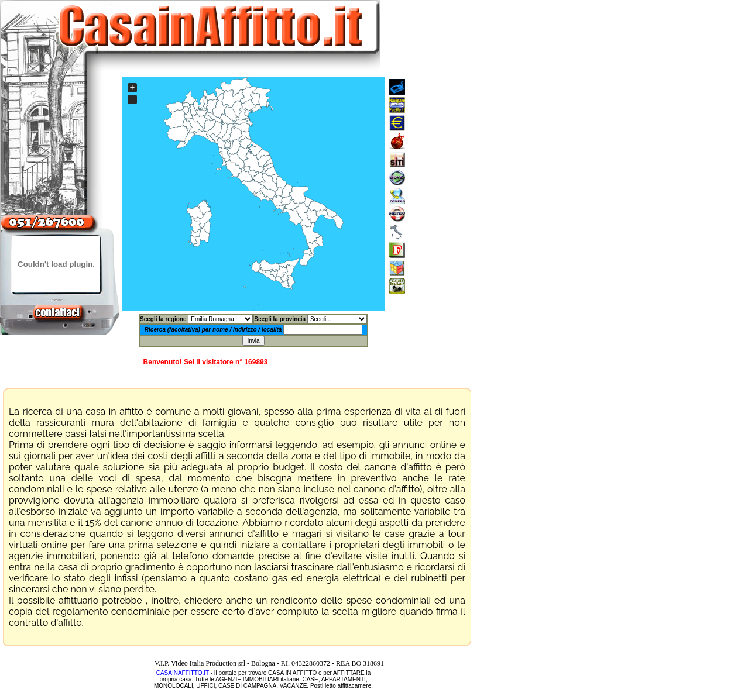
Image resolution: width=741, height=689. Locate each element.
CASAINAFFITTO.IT (182, 673)
